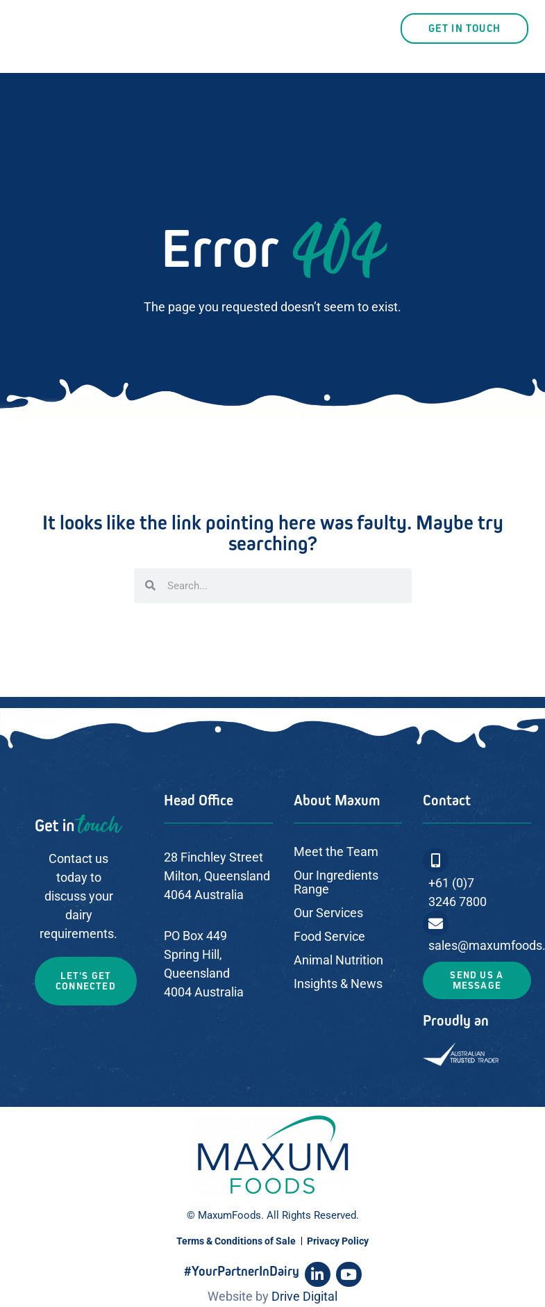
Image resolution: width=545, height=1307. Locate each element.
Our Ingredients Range (336, 882)
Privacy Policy (338, 1241)
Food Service (329, 936)
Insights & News (338, 983)
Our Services (328, 912)
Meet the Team (336, 851)
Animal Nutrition (338, 960)
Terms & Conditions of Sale (236, 1241)
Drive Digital (304, 1296)
